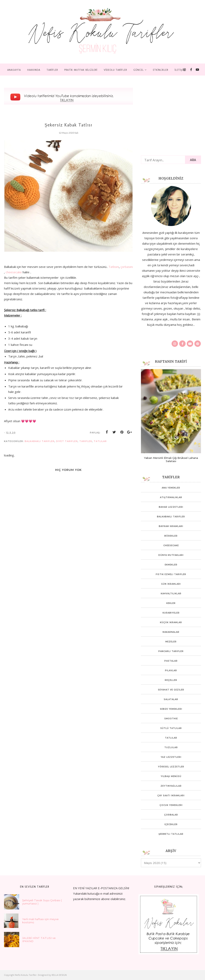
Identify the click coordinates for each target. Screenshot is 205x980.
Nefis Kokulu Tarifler (26, 974)
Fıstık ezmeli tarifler (171, 574)
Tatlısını (114, 267)
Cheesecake (171, 545)
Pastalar (171, 661)
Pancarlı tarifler (171, 651)
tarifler (85, 441)
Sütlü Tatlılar (171, 728)
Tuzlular (171, 747)
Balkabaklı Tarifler (39, 441)
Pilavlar (171, 670)
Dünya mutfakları (171, 555)
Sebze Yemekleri (171, 709)
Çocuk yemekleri (171, 805)
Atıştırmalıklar (171, 497)
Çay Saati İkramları (171, 795)
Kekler (171, 603)
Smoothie (171, 718)
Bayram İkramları (171, 526)
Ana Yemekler (171, 487)
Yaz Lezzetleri (171, 757)
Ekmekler (171, 564)
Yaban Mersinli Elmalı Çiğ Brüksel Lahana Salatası (171, 459)
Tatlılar (100, 441)
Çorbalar (171, 814)
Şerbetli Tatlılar (171, 834)
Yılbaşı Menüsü (171, 776)
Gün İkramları (171, 584)
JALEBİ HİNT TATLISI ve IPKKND (39, 939)
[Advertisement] (34, 599)
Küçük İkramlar (171, 622)
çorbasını (127, 267)
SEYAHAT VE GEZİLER (171, 689)
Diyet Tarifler (67, 441)
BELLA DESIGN (59, 974)
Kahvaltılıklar (171, 593)
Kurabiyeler (171, 613)
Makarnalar (171, 632)
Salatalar (171, 699)
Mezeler (171, 641)
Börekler (171, 536)
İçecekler (171, 824)
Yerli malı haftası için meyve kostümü (40, 920)
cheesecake (14, 272)
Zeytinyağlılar (171, 786)
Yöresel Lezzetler (171, 766)
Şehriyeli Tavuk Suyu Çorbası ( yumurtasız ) (42, 902)
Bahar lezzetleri (171, 507)
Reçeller (171, 680)
